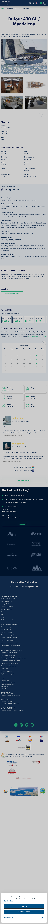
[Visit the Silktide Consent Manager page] (42, 917)
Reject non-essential (24, 911)
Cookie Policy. (8, 901)
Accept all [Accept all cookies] (24, 906)
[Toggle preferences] (8, 917)
